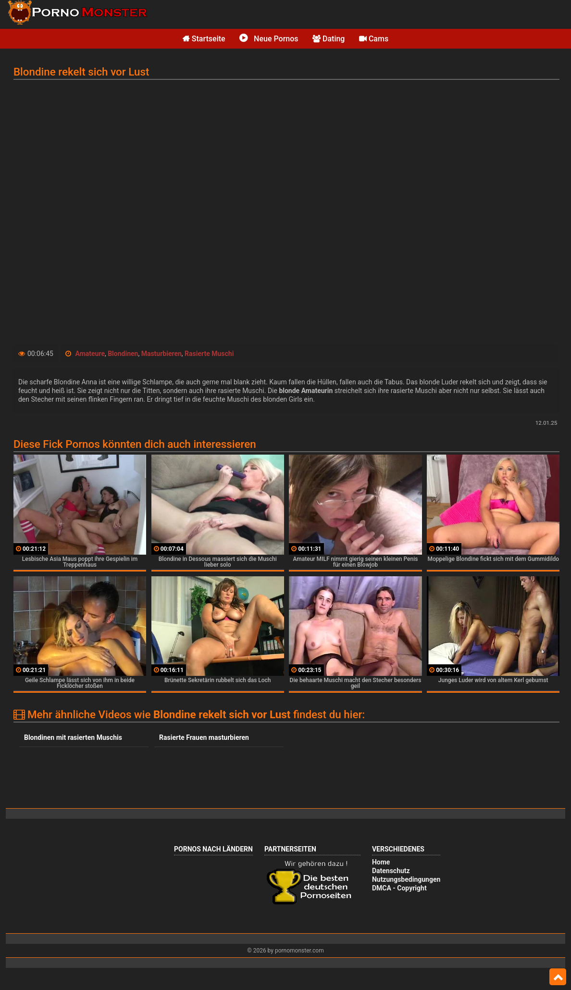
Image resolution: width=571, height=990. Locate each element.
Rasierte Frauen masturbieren (204, 737)
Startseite (204, 38)
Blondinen (123, 353)
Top (558, 977)
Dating (328, 38)
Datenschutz (391, 871)
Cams (373, 38)
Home (381, 862)
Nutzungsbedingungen (406, 879)
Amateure (90, 353)
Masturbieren (161, 353)
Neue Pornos (268, 38)
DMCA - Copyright (399, 888)
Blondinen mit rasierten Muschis (73, 737)
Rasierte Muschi (209, 353)
